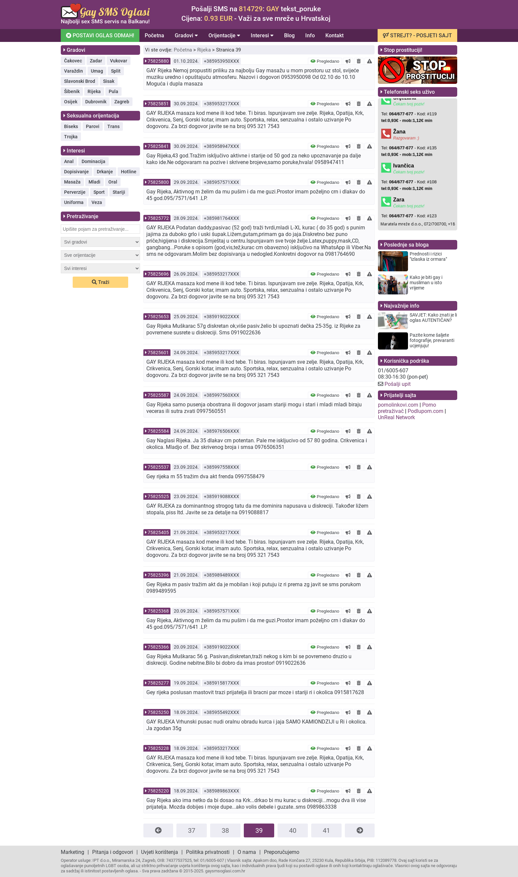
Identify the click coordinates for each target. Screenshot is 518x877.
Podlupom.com (425, 411)
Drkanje (105, 171)
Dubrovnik (95, 101)
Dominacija (93, 161)
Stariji (119, 192)
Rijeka (94, 91)
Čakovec (73, 60)
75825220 (158, 790)
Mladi (94, 182)
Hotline (128, 171)
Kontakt (334, 35)
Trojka (71, 136)
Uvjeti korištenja (159, 852)
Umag (97, 71)
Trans (113, 126)
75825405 (158, 532)
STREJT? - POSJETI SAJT (417, 35)
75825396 (158, 575)
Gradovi (186, 35)
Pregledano (325, 61)
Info (310, 35)
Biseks (71, 126)
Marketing (72, 852)
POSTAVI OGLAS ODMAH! (100, 35)
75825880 (158, 61)
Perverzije (75, 192)
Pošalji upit (398, 384)
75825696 (158, 274)
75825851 (158, 103)
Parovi (92, 126)
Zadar (96, 60)
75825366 (158, 647)
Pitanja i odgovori (112, 852)
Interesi (262, 35)
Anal (69, 161)
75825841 (158, 146)
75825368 (158, 611)
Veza (97, 202)
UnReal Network (396, 417)
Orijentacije (224, 35)
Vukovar (118, 60)
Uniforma (74, 202)
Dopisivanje (76, 171)
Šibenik (72, 91)
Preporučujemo (281, 852)
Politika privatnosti (208, 852)
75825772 (158, 218)
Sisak (108, 81)
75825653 (158, 316)
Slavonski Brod (79, 81)
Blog (289, 35)
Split (116, 71)
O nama (247, 852)
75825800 (158, 182)
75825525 (158, 496)
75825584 (158, 431)
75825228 (158, 748)
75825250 (158, 712)
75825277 (158, 683)
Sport (99, 192)
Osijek (70, 101)
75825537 (158, 467)
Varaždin (73, 71)
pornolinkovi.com (398, 405)
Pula (113, 91)
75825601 (158, 352)
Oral (112, 182)
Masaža (72, 182)
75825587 (158, 395)
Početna (154, 35)
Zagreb (121, 101)
